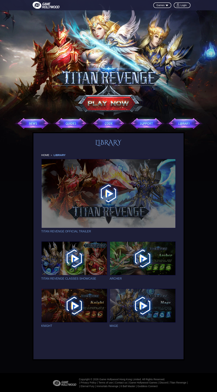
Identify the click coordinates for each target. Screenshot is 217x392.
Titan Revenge (178, 382)
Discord (163, 382)
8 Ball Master (127, 386)
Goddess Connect (147, 386)
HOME (45, 155)
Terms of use (105, 382)
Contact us (121, 382)
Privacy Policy (88, 382)
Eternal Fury (87, 386)
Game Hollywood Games (143, 382)
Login (183, 5)
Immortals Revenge (107, 386)
